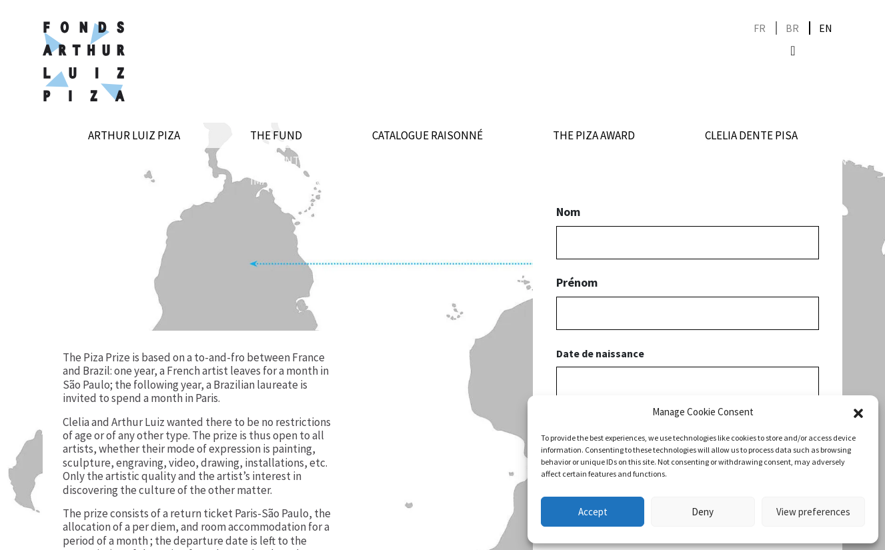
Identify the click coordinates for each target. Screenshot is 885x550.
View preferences (813, 511)
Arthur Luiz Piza (134, 135)
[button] (858, 412)
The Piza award (594, 135)
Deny (703, 511)
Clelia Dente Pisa (751, 135)
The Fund (276, 135)
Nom (568, 212)
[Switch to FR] (760, 28)
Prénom (577, 282)
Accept (593, 511)
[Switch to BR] (792, 28)
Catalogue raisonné (427, 135)
